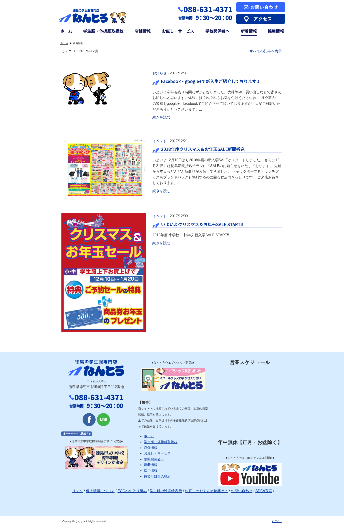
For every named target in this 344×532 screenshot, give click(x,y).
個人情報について (100, 491)
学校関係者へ (217, 31)
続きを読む (161, 117)
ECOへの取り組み (132, 491)
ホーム (66, 31)
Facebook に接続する (76, 433)
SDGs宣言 (263, 491)
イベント (159, 141)
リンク (77, 491)
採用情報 (276, 31)
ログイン (277, 521)
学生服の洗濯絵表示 (166, 491)
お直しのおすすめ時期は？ (206, 491)
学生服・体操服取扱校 (103, 31)
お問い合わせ (241, 491)
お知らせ (159, 73)
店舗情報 (143, 31)
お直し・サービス (178, 31)
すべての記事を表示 (266, 51)
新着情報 (249, 31)
